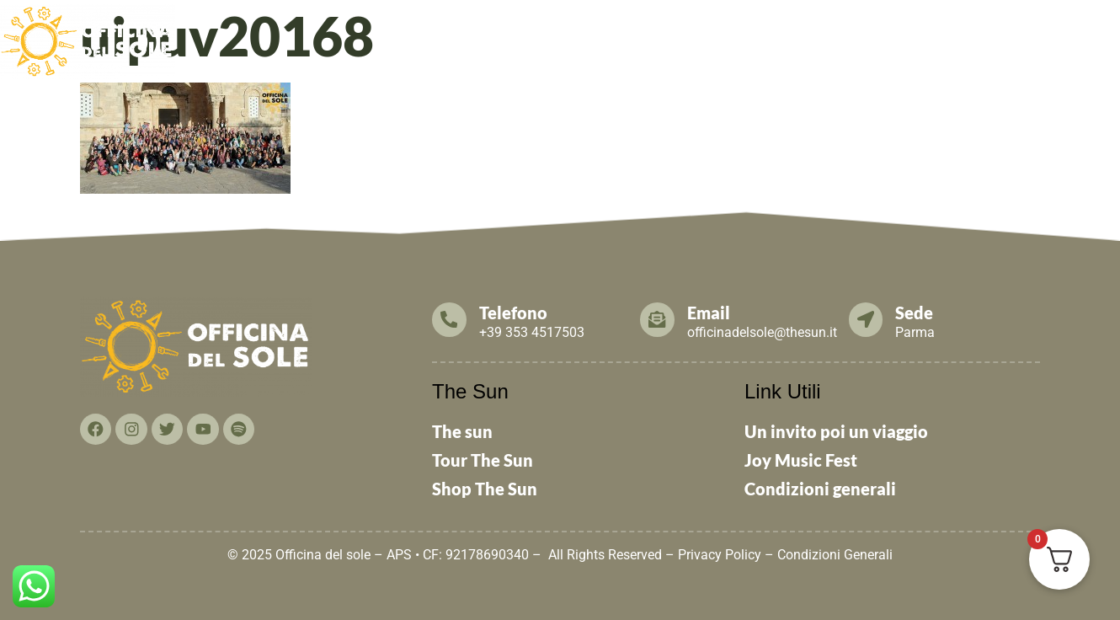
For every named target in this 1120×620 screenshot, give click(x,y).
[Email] (657, 319)
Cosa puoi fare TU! (881, 36)
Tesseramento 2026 (735, 36)
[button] (450, 36)
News (638, 36)
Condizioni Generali (835, 555)
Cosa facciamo (554, 36)
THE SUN (1081, 36)
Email (709, 312)
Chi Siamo (450, 36)
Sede (916, 312)
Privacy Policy (719, 555)
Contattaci (999, 36)
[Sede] (866, 319)
